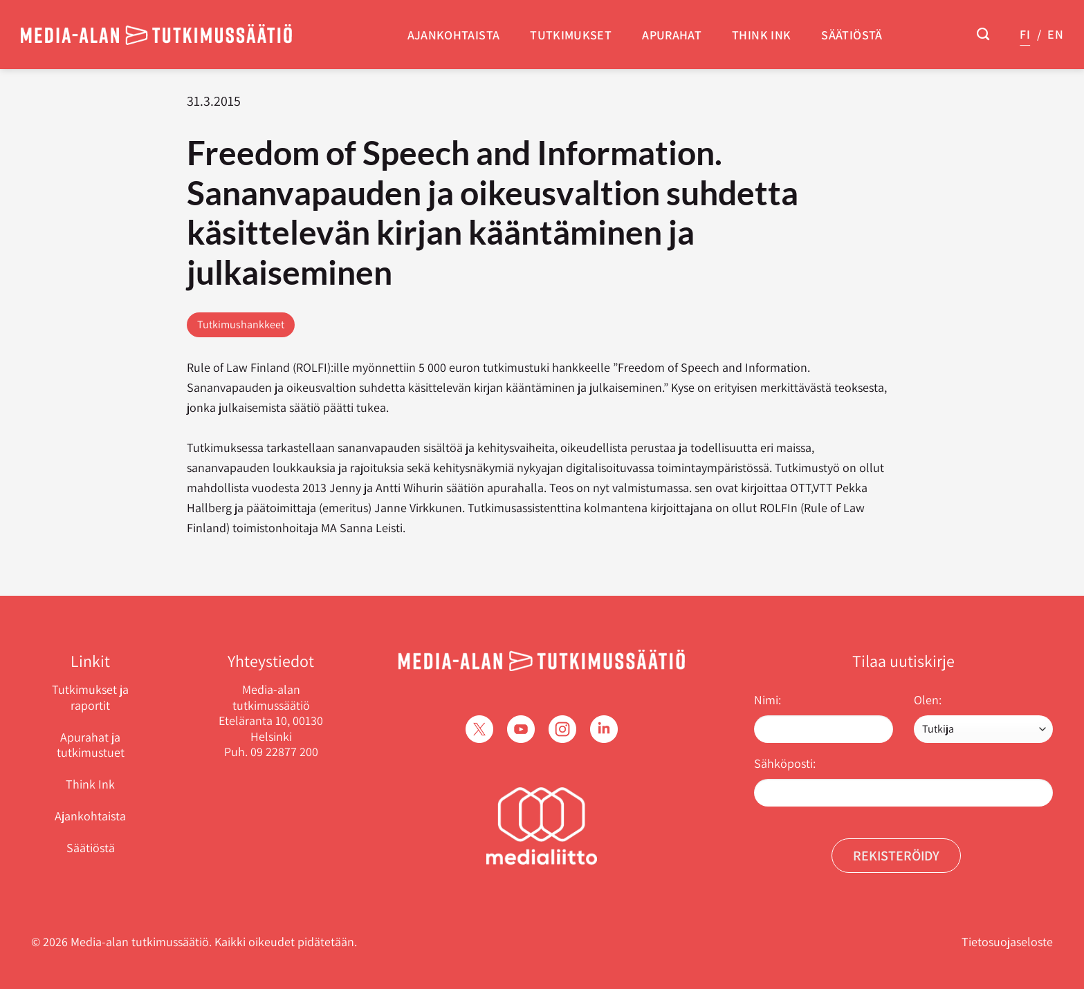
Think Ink (761, 35)
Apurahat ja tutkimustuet (91, 745)
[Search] (983, 34)
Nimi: (767, 700)
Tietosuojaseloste (1007, 942)
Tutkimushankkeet (240, 324)
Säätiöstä (851, 35)
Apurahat (671, 35)
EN (1055, 34)
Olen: (927, 700)
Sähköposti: (785, 763)
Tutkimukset (571, 35)
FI (1025, 34)
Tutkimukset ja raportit (90, 697)
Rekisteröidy (896, 856)
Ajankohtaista (453, 35)
